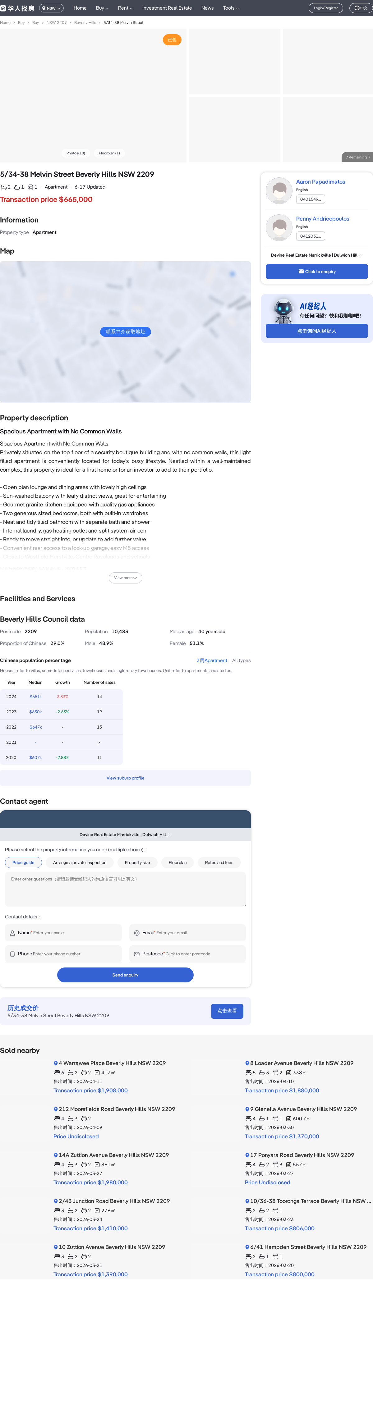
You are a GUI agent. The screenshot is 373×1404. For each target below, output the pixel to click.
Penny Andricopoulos (322, 218)
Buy (21, 22)
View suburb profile (126, 777)
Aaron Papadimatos (320, 181)
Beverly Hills (85, 22)
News (207, 8)
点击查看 (227, 1011)
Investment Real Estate (167, 8)
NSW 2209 (57, 22)
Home (80, 8)
